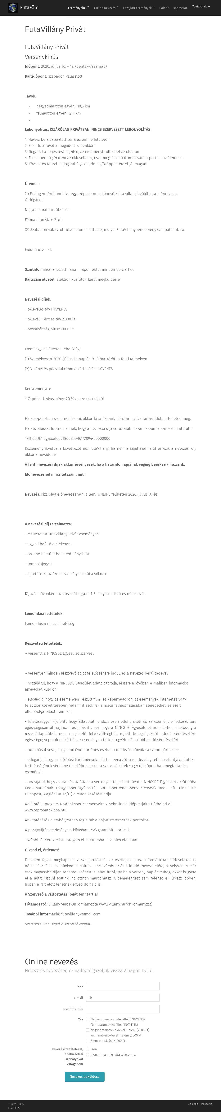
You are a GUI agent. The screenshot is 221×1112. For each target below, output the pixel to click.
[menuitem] (68, 8)
